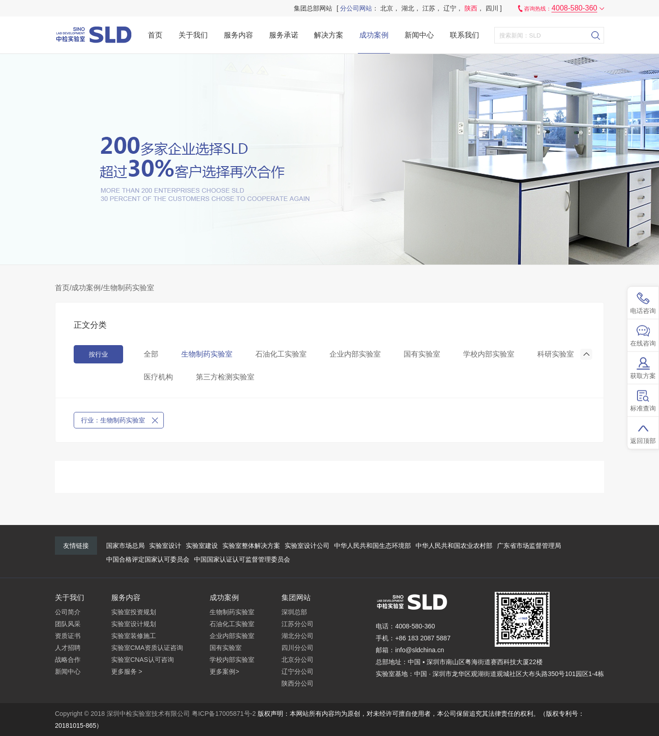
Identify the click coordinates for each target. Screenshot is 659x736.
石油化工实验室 (281, 354)
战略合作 (68, 659)
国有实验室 (422, 354)
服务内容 (238, 35)
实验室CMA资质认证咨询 (147, 647)
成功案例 (374, 35)
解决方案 (328, 35)
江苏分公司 (297, 624)
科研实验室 (555, 354)
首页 (155, 35)
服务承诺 (283, 35)
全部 (151, 354)
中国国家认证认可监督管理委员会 (242, 559)
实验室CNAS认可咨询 (142, 659)
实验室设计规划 (133, 624)
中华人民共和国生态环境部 (372, 545)
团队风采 (68, 624)
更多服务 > (126, 671)
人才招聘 (68, 647)
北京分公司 (297, 659)
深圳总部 (294, 612)
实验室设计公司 (307, 545)
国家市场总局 (125, 545)
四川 (492, 8)
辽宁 (449, 8)
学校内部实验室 (488, 354)
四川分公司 (297, 647)
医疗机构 (158, 377)
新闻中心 (419, 35)
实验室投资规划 (133, 612)
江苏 (428, 8)
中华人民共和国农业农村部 (454, 545)
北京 (386, 8)
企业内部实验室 (355, 354)
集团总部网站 (313, 8)
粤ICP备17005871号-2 (224, 713)
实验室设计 (165, 545)
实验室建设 (202, 545)
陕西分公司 (297, 683)
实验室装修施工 (133, 635)
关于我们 (193, 35)
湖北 (407, 8)
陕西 (471, 8)
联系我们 (464, 35)
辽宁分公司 (297, 671)
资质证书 (68, 635)
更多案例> (224, 671)
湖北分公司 (297, 635)
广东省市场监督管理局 (529, 545)
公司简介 (68, 612)
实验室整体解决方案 (251, 545)
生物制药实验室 (128, 288)
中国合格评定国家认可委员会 (147, 559)
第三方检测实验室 (225, 377)
